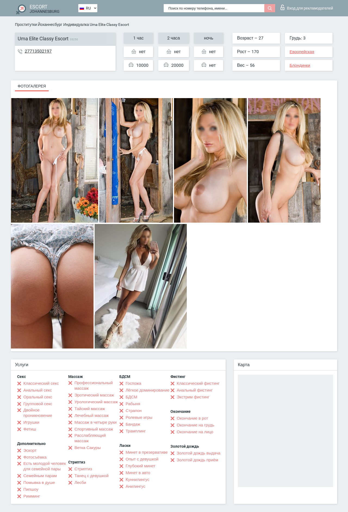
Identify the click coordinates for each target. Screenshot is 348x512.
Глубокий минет (141, 465)
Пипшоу (30, 489)
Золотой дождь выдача (198, 453)
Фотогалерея (32, 86)
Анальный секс (37, 390)
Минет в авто (138, 472)
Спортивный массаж (93, 429)
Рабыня (133, 403)
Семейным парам (40, 475)
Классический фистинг (198, 383)
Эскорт (29, 450)
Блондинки (300, 65)
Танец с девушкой (91, 475)
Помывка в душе (39, 482)
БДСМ (131, 397)
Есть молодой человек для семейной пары (44, 466)
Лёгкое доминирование (147, 390)
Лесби (80, 482)
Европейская (302, 51)
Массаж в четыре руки (95, 422)
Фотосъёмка (34, 457)
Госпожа (133, 383)
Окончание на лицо (195, 431)
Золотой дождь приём (197, 460)
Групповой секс (37, 403)
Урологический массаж (96, 401)
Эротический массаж (94, 395)
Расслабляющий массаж (90, 438)
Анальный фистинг (195, 390)
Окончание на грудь (195, 425)
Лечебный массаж (91, 415)
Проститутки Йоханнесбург (38, 24)
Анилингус (135, 486)
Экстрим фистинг (193, 397)
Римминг (31, 496)
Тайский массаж (89, 408)
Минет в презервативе (147, 452)
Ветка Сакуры (87, 447)
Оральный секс (37, 397)
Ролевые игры (139, 417)
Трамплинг (136, 431)
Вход (307, 7)
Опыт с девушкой (142, 459)
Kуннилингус (137, 479)
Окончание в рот (192, 418)
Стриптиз (83, 468)
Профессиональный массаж (93, 385)
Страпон (134, 410)
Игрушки (31, 422)
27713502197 (38, 51)
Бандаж (133, 424)
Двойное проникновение (37, 413)
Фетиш (29, 429)
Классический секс (41, 383)
